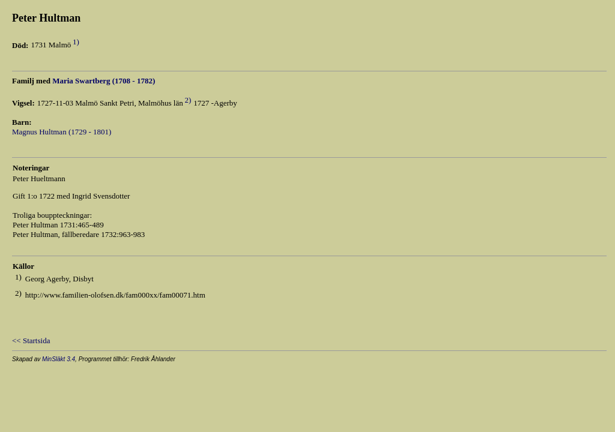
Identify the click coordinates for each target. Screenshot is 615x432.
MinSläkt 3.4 (58, 359)
